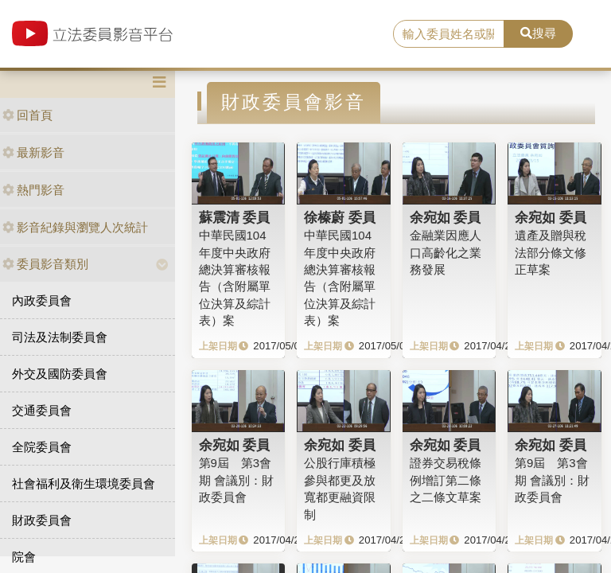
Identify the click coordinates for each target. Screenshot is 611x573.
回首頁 (27, 115)
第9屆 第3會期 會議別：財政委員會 (236, 480)
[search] (448, 34)
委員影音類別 (45, 264)
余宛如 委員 (445, 217)
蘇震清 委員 (234, 217)
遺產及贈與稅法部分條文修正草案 (550, 252)
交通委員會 (42, 410)
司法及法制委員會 (59, 337)
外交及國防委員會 (59, 373)
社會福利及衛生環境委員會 (83, 483)
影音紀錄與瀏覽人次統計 (75, 227)
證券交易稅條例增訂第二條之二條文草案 (445, 480)
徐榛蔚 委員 (340, 217)
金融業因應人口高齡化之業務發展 (445, 252)
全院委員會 (42, 447)
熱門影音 (33, 190)
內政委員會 (42, 300)
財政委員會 (42, 520)
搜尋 (538, 33)
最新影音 (33, 152)
